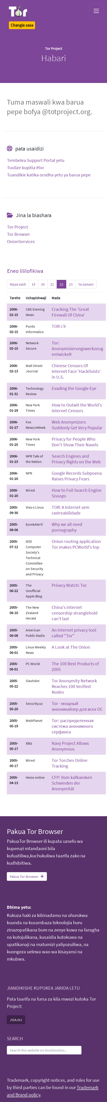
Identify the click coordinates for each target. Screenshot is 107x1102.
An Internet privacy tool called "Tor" (74, 632)
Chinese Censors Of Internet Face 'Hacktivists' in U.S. (76, 371)
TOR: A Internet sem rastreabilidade (70, 510)
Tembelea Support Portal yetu (35, 160)
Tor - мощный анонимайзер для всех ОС (77, 706)
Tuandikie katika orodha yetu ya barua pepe (49, 175)
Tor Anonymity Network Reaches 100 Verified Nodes (74, 686)
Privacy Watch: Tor (69, 585)
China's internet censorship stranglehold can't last (74, 612)
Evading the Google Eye (74, 388)
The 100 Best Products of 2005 (75, 666)
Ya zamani (86, 284)
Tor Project (17, 227)
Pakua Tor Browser (27, 876)
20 (43, 284)
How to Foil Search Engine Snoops (77, 493)
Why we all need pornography (67, 527)
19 (33, 284)
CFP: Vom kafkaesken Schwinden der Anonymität (72, 782)
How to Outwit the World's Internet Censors (77, 407)
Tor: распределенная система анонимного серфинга (73, 726)
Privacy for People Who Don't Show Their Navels (75, 441)
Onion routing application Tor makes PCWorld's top (76, 544)
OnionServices (21, 241)
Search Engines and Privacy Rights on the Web (76, 458)
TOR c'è (59, 326)
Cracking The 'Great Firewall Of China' (70, 312)
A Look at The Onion (71, 647)
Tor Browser (18, 234)
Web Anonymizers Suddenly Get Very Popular (77, 424)
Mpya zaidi (18, 284)
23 (71, 284)
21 (52, 284)
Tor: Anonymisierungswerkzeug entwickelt (77, 348)
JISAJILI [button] (16, 1019)
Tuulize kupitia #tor (25, 167)
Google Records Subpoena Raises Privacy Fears (77, 476)
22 (61, 284)
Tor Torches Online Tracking (69, 763)
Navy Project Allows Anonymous (70, 746)
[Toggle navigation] (96, 11)
